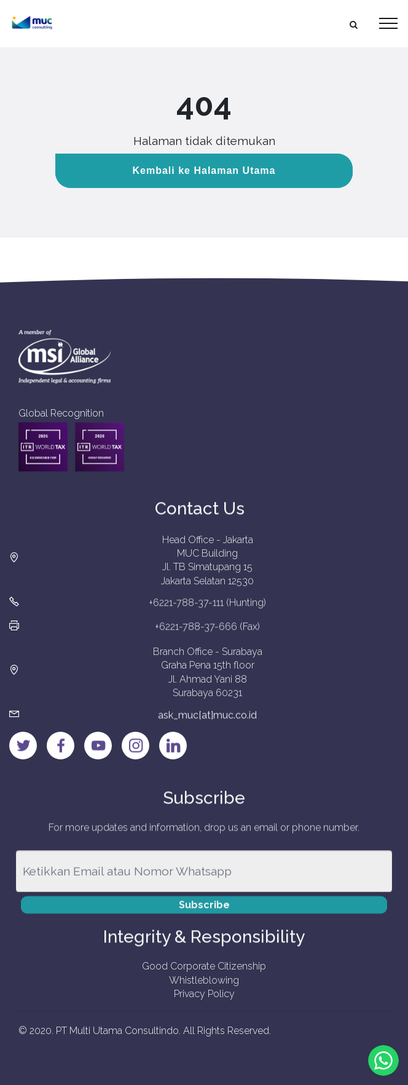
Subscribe (204, 913)
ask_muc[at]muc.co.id (207, 721)
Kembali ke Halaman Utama (204, 170)
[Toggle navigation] (388, 23)
